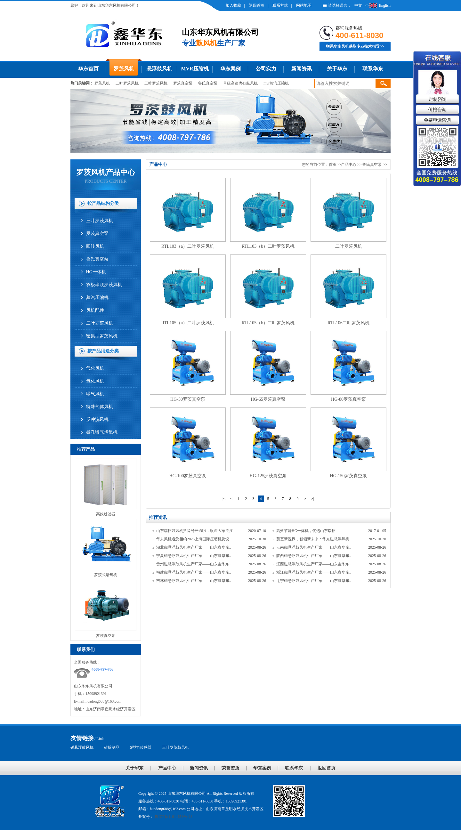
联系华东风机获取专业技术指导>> (355, 46)
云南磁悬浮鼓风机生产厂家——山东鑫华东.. (313, 547)
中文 (358, 5)
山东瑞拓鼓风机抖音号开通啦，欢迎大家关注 (194, 530)
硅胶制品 (111, 747)
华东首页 (88, 68)
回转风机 (95, 246)
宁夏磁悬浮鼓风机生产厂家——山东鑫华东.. (193, 555)
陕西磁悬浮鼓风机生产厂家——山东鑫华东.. (313, 555)
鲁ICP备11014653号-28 (173, 816)
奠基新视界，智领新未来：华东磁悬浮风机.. (313, 539)
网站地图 (303, 5)
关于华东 (337, 68)
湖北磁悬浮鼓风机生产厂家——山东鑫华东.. (193, 547)
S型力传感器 (140, 747)
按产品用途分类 (103, 351)
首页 (332, 164)
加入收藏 (233, 5)
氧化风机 (95, 381)
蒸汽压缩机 (97, 297)
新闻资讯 (301, 68)
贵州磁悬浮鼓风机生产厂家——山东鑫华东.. (193, 564)
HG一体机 (96, 272)
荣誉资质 (230, 768)
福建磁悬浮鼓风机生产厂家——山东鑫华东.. (193, 572)
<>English (378, 5)
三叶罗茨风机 (155, 83)
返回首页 (256, 5)
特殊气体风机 (99, 406)
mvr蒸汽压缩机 (276, 83)
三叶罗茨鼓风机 (175, 747)
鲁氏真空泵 (207, 83)
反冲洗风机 (97, 419)
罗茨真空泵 (182, 83)
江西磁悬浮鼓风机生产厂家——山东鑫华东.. (313, 564)
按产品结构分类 (103, 203)
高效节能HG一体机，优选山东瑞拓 (306, 530)
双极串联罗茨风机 (104, 284)
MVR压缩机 (194, 68)
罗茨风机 (124, 68)
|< (223, 498)
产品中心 (348, 164)
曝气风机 (95, 393)
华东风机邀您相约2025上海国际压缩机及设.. (193, 539)
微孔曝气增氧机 (101, 432)
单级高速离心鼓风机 (240, 83)
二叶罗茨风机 (127, 83)
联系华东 (372, 68)
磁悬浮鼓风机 (81, 747)
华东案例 (230, 68)
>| (312, 498)
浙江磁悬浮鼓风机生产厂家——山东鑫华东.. (313, 572)
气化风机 (95, 368)
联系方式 (280, 5)
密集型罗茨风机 (101, 336)
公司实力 (266, 68)
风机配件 (95, 310)
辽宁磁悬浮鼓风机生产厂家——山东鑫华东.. (313, 580)
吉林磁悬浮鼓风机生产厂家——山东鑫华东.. (193, 580)
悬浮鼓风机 (159, 68)
